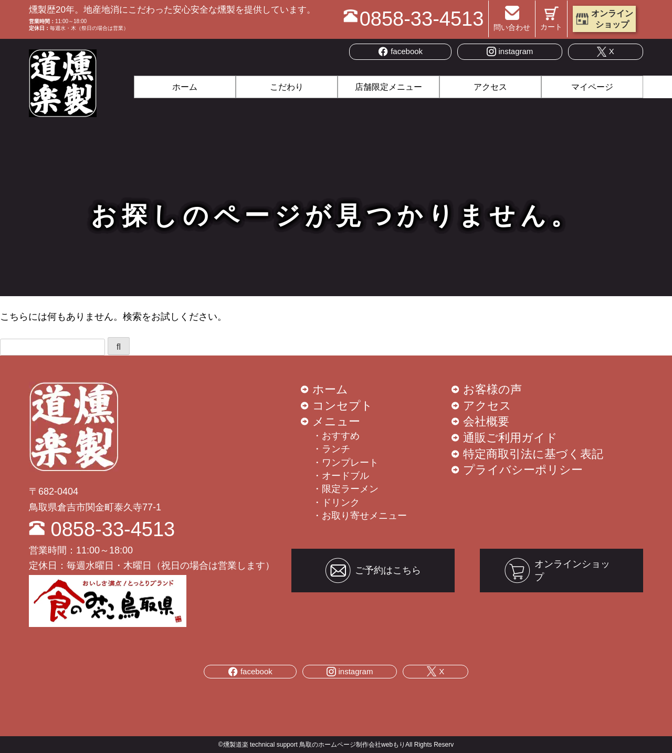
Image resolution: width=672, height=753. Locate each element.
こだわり (286, 86)
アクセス (490, 86)
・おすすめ (336, 436)
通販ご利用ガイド (510, 437)
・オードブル (340, 475)
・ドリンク (336, 502)
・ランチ (331, 449)
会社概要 (486, 421)
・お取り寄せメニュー (359, 515)
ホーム (184, 86)
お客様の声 (492, 389)
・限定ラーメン (345, 489)
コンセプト (342, 405)
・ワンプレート (345, 462)
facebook (400, 51)
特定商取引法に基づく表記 (533, 454)
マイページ (592, 86)
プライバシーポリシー (523, 469)
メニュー (336, 421)
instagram (510, 51)
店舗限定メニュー (388, 86)
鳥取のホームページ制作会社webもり (352, 744)
